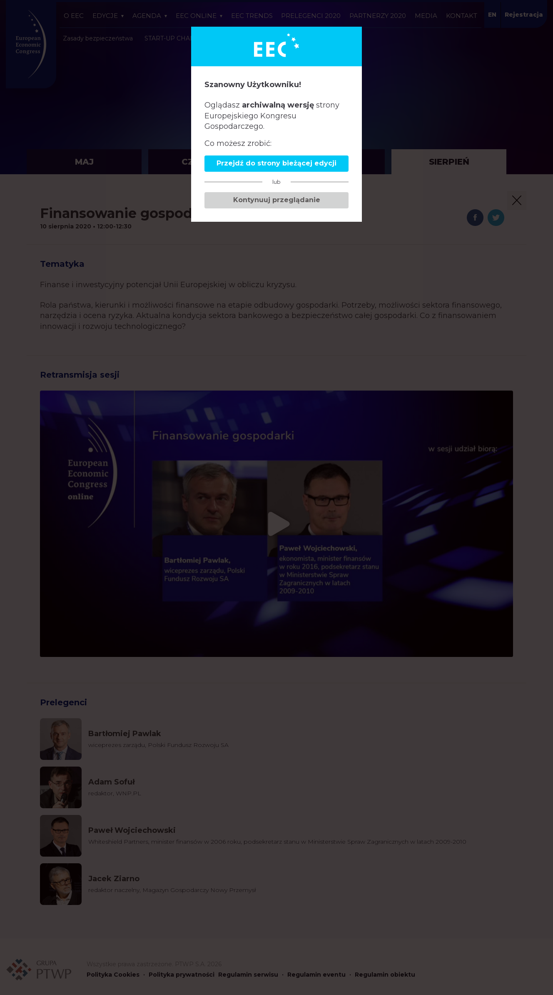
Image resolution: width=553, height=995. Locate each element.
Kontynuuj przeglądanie (276, 200)
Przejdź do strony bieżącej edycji (276, 163)
